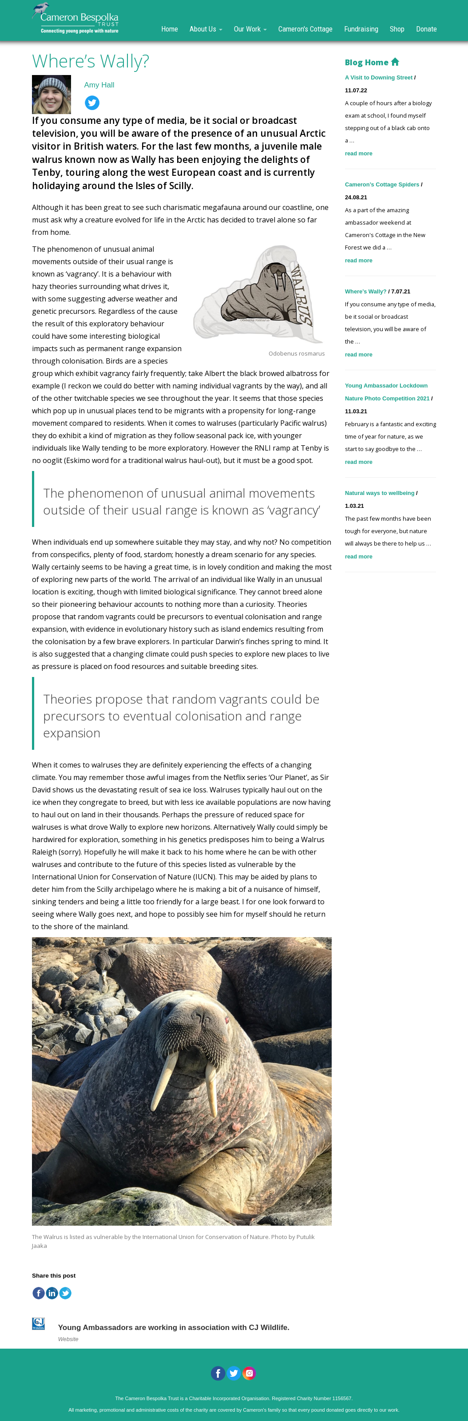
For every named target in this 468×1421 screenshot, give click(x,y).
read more (359, 153)
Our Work (250, 28)
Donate (426, 28)
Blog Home (372, 62)
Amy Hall (99, 85)
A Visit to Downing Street (379, 77)
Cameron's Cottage (305, 28)
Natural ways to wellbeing (380, 493)
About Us (206, 28)
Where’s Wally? (366, 291)
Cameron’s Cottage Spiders (383, 184)
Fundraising (361, 28)
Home (169, 28)
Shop (397, 28)
